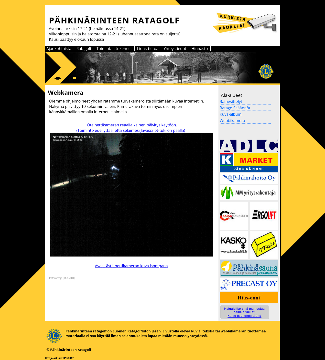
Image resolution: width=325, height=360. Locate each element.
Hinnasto (199, 48)
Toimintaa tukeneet (114, 48)
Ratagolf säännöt (235, 108)
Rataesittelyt (231, 101)
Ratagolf (83, 48)
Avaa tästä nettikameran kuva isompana (131, 265)
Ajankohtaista (58, 48)
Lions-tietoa (148, 48)
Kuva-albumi (231, 114)
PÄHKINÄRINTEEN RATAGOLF (114, 20)
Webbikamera (232, 120)
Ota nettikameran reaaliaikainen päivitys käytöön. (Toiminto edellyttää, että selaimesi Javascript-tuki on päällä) (130, 127)
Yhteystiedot (174, 48)
